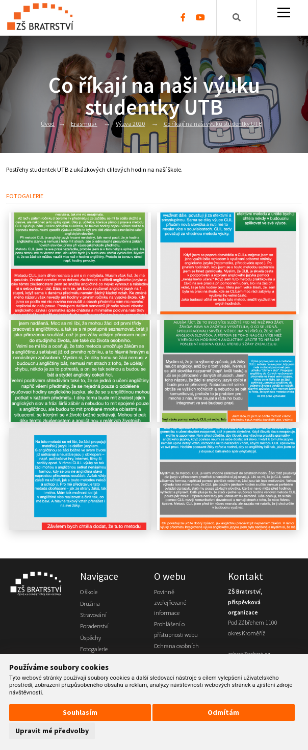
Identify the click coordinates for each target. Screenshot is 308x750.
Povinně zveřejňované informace (170, 602)
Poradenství (94, 626)
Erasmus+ (84, 123)
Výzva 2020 (130, 123)
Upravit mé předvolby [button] (52, 730)
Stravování (93, 615)
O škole (88, 592)
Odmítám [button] (223, 712)
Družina (90, 603)
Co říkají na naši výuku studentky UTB (213, 123)
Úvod (48, 123)
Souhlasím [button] (80, 712)
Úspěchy (90, 637)
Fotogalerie (94, 649)
